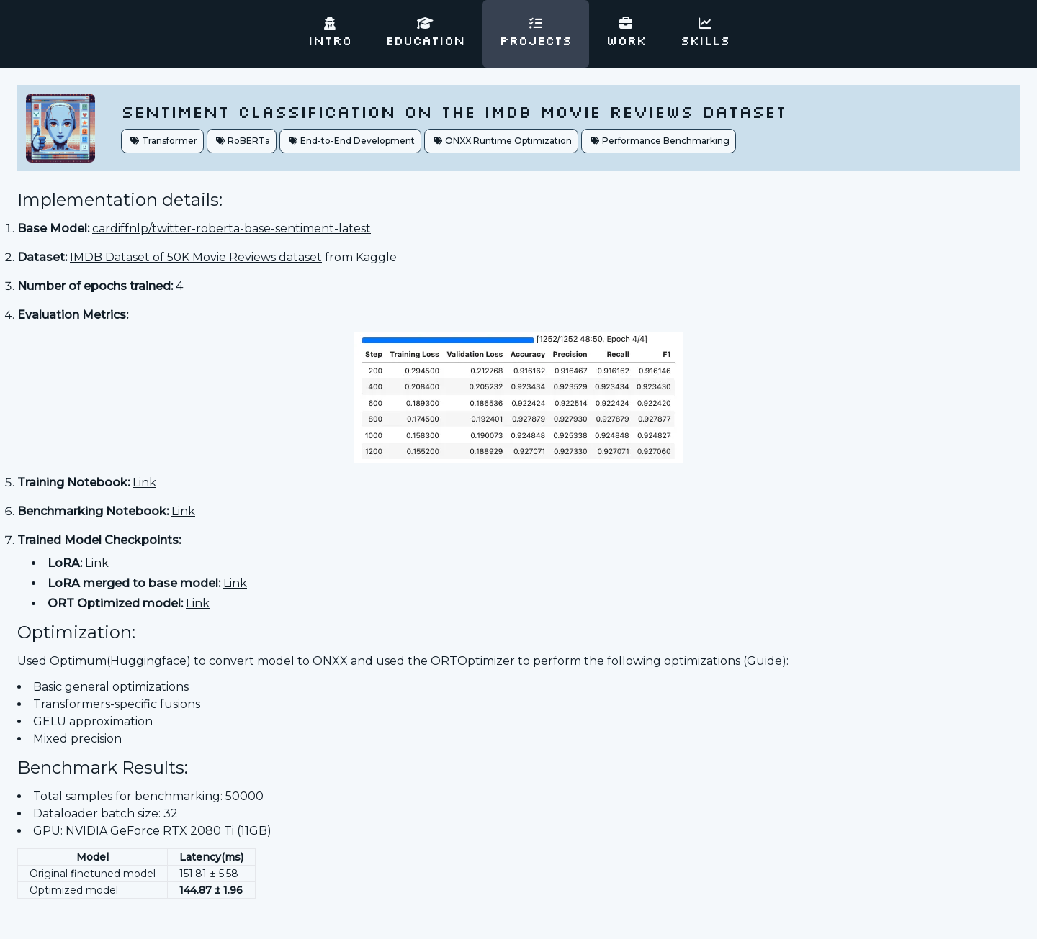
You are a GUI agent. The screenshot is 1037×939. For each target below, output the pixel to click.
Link (144, 482)
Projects (536, 33)
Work (626, 33)
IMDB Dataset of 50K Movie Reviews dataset (196, 257)
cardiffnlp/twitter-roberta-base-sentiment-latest (231, 228)
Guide (764, 661)
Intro (329, 33)
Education (425, 33)
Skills (705, 33)
